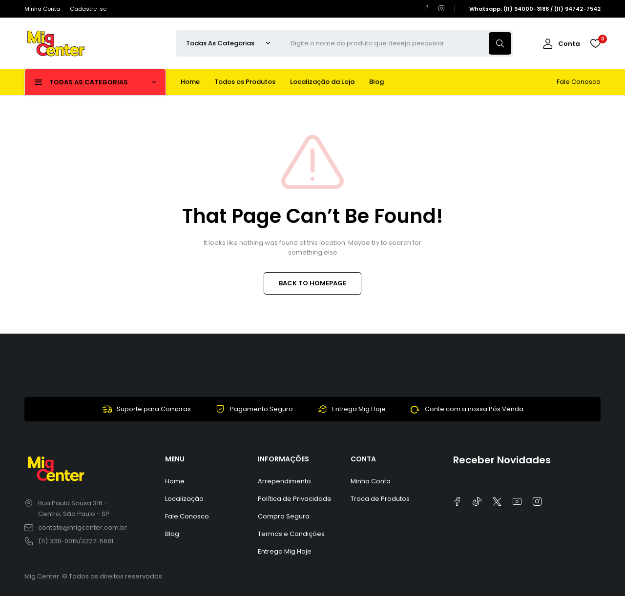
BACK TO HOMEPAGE (312, 283)
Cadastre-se (88, 9)
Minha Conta (42, 9)
